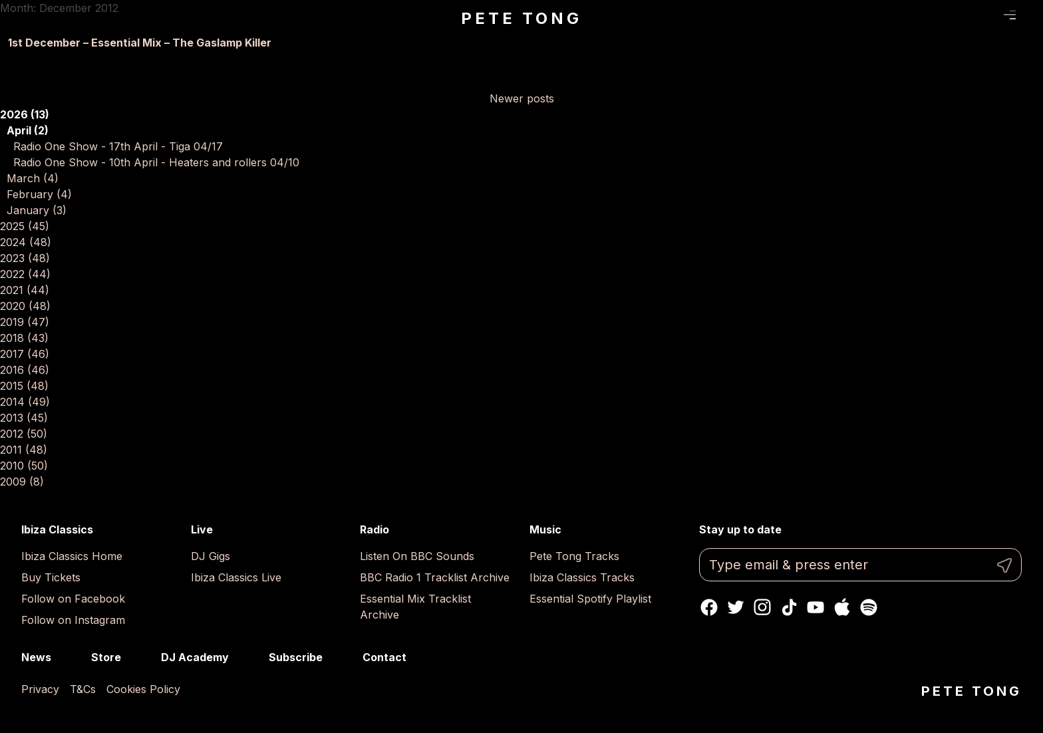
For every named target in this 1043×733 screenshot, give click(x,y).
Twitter (736, 607)
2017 (24, 354)
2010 (24, 465)
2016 (24, 369)
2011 (23, 449)
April (28, 130)
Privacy (40, 689)
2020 (25, 306)
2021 (24, 290)
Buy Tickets (50, 577)
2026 (24, 114)
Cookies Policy (143, 689)
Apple (842, 607)
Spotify (869, 607)
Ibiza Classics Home (71, 556)
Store (106, 657)
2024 (25, 242)
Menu (1010, 15)
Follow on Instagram (73, 620)
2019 (24, 322)
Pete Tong (521, 18)
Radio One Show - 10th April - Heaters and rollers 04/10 (156, 162)
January (37, 210)
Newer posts (522, 98)
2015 (24, 385)
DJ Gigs (210, 556)
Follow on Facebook (73, 598)
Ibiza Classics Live (236, 577)
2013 (24, 417)
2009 (22, 481)
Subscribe (296, 657)
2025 (24, 226)
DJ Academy (195, 657)
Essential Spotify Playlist (590, 598)
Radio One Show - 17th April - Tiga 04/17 (118, 146)
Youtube (815, 607)
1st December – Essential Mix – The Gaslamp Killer (139, 42)
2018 (24, 338)
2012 (23, 433)
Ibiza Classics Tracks (582, 577)
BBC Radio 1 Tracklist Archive (435, 577)
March (33, 178)
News (36, 657)
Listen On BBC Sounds (417, 556)
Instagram (762, 607)
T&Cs (83, 689)
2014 (25, 401)
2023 (25, 258)
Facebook (709, 607)
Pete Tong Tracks (574, 556)
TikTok (789, 607)
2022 (25, 274)
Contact (384, 657)
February (39, 194)
